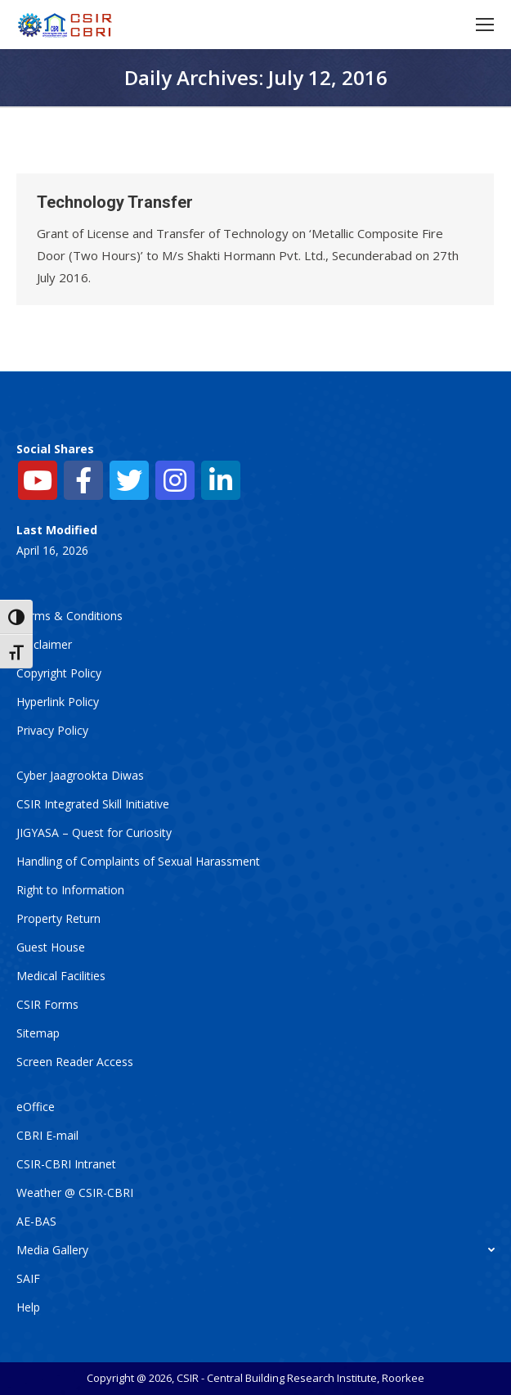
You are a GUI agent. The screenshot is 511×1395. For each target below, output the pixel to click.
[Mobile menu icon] (485, 24)
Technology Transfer (115, 202)
